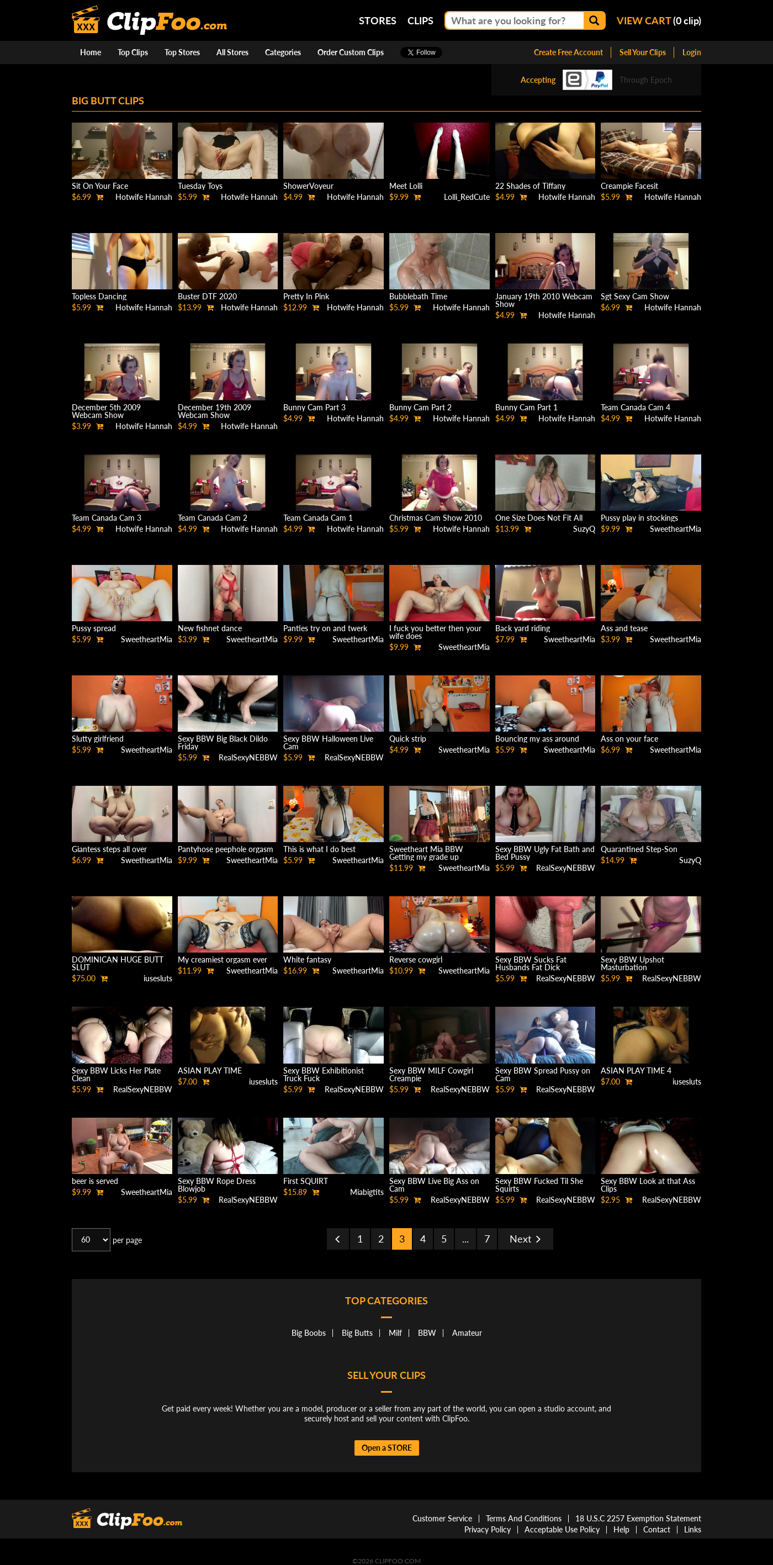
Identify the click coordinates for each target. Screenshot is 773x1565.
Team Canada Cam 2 (212, 517)
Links (692, 1529)
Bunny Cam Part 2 (420, 407)
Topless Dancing (99, 296)
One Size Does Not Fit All (539, 517)
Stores (377, 20)
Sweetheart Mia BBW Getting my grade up (426, 852)
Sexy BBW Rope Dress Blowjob (217, 1184)
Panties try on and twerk (325, 628)
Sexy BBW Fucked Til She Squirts (539, 1184)
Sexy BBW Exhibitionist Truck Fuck (323, 1074)
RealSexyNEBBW (248, 757)
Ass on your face (629, 738)
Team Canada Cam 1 (318, 517)
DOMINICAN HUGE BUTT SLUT (117, 963)
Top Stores (182, 52)
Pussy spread (94, 628)
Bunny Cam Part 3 (314, 407)
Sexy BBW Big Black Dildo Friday (223, 742)
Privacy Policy (487, 1529)
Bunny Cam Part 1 (526, 407)
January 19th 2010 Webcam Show (543, 300)
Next (526, 1239)
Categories (283, 52)
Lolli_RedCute (467, 197)
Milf (395, 1332)
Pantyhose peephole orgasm (225, 849)
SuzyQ (584, 528)
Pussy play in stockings (639, 517)
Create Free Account (568, 52)
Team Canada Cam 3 (106, 517)
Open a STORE (387, 1447)
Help (621, 1529)
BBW (427, 1332)
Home (90, 52)
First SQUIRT (305, 1181)
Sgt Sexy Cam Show (635, 296)
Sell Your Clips (643, 52)
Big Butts (357, 1332)
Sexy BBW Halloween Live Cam (328, 742)
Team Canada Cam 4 (635, 407)
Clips (420, 20)
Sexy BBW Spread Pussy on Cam (542, 1074)
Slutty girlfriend (98, 738)
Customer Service (442, 1518)
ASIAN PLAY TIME (210, 1070)
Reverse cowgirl (415, 959)
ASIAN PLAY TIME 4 (636, 1070)
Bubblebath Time (418, 296)
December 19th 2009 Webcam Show (214, 411)
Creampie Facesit (629, 186)
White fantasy (307, 959)
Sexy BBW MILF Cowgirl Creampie (431, 1074)
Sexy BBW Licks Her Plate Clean (116, 1074)
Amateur (467, 1332)
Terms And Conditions (524, 1518)
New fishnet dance (210, 628)
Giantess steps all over (109, 849)
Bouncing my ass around (537, 738)
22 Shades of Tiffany (530, 186)
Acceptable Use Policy (562, 1529)
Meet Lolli (405, 186)
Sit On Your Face (100, 186)
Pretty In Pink (306, 296)
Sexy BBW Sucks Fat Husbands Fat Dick (530, 963)
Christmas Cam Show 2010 (435, 517)
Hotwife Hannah (143, 197)
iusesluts (158, 978)
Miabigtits (367, 1192)
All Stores (232, 52)
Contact (656, 1529)
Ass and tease (624, 628)
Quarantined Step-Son (639, 849)
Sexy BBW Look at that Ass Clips (648, 1184)
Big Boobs (309, 1332)
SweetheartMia (675, 528)
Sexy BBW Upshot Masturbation (632, 963)
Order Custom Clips (350, 52)
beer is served (95, 1181)
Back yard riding (522, 628)
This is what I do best (319, 849)
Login (691, 52)
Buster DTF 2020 (207, 296)
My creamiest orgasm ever (222, 959)
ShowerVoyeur (308, 186)
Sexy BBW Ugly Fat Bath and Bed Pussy (545, 852)
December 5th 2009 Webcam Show (106, 411)
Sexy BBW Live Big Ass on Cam (434, 1184)
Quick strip (407, 738)
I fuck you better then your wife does (435, 632)
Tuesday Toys (200, 186)
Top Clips (133, 52)
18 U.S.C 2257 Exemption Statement (638, 1518)
